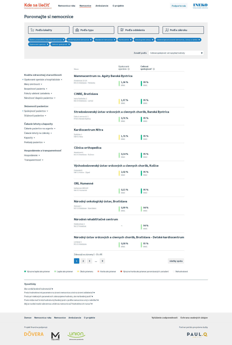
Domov (28, 317)
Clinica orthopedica (87, 147)
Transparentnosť (33, 159)
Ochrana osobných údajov (194, 317)
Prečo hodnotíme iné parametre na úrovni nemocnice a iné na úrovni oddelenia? (59, 292)
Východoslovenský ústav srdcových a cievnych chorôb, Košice (116, 165)
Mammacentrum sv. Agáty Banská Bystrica (103, 76)
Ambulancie (102, 5)
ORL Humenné (83, 183)
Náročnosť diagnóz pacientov (39, 97)
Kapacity (29, 137)
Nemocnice (85, 5)
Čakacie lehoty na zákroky (38, 133)
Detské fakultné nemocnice (80, 39)
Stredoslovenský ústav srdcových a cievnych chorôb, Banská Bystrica (121, 112)
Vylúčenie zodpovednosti (165, 317)
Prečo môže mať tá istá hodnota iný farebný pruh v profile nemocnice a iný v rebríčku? (61, 300)
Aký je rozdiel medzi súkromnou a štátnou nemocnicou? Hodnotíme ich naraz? (58, 303)
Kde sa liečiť (37, 5)
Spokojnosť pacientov (36, 110)
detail (123, 85)
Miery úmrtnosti (33, 84)
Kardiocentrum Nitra (88, 130)
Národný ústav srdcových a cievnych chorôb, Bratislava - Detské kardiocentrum (129, 237)
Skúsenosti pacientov (36, 106)
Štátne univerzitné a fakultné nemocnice (47, 39)
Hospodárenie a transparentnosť (43, 150)
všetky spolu (176, 260)
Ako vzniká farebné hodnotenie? (38, 288)
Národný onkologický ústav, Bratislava (100, 201)
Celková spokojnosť (61, 44)
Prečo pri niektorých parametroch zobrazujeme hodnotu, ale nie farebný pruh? (58, 296)
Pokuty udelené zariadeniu (38, 93)
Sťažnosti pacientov (35, 115)
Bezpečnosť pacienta (35, 88)
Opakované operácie (39, 44)
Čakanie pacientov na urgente (39, 128)
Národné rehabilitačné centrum (96, 219)
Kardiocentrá (125, 39)
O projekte (118, 5)
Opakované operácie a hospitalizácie (43, 79)
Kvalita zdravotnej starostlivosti (43, 74)
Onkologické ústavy (144, 39)
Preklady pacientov (34, 142)
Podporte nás (179, 5)
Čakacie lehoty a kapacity (38, 123)
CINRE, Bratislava (86, 94)
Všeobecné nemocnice (105, 39)
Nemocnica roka (66, 5)
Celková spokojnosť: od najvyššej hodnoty (176, 53)
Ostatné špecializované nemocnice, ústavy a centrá (178, 39)
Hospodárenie (32, 155)
